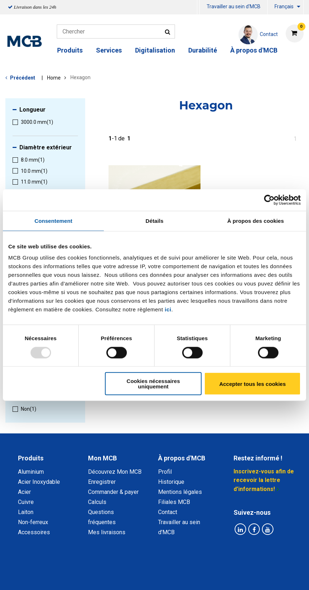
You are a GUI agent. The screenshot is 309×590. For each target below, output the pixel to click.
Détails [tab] (154, 220)
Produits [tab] (30, 458)
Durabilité (202, 50)
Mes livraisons (106, 532)
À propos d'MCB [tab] (181, 458)
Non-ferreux (33, 522)
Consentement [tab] (53, 220)
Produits (70, 50)
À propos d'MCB (253, 50)
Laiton (25, 512)
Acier (24, 491)
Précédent (22, 78)
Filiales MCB (174, 502)
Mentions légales (180, 491)
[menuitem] (198, 7)
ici (168, 309)
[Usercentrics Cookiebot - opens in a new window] (269, 199)
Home (54, 78)
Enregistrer (102, 481)
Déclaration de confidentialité (86, 567)
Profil (165, 471)
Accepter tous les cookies (252, 383)
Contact (167, 512)
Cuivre (26, 502)
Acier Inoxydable (39, 481)
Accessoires (34, 532)
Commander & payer (113, 491)
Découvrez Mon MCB (115, 471)
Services (109, 50)
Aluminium (31, 471)
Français (284, 6)
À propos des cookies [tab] (255, 220)
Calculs (97, 502)
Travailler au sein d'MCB (233, 6)
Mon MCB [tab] (102, 458)
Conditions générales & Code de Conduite (185, 567)
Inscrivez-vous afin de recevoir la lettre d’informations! (264, 480)
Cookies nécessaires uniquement (153, 383)
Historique (171, 481)
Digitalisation (155, 50)
